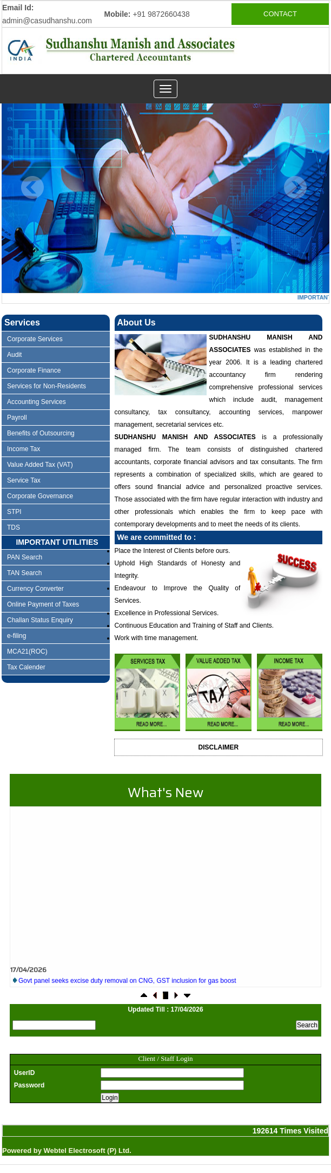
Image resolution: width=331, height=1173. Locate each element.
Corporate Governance (40, 496)
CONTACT (280, 14)
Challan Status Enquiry (40, 620)
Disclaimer (218, 747)
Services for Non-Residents (46, 386)
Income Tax (23, 449)
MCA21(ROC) (27, 651)
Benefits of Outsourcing (41, 433)
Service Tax (24, 480)
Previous (32, 187)
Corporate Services (35, 339)
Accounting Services (36, 402)
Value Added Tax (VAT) (40, 464)
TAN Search (24, 573)
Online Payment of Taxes (43, 604)
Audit (14, 355)
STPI (14, 512)
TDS (13, 527)
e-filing (16, 636)
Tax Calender (26, 667)
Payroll (17, 417)
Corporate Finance (34, 370)
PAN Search (24, 557)
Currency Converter (35, 588)
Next (295, 187)
